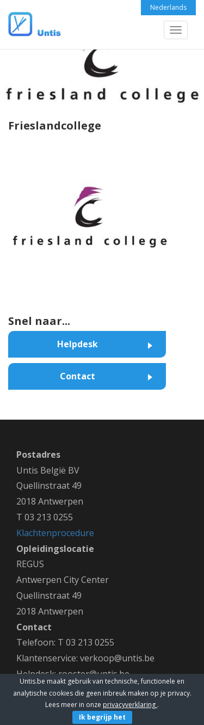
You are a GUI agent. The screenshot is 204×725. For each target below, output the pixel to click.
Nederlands (168, 7)
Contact (77, 376)
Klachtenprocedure (55, 533)
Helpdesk (77, 344)
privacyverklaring (130, 704)
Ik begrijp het (102, 717)
